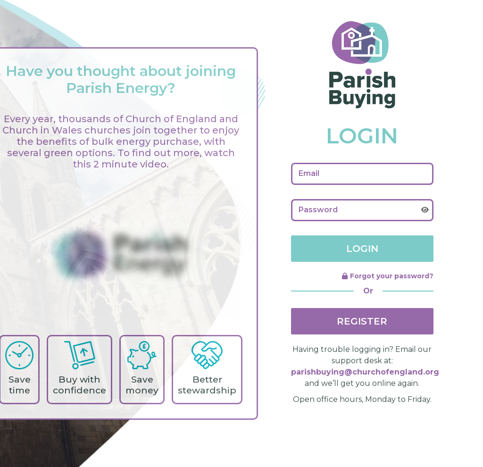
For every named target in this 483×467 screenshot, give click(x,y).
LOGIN (362, 248)
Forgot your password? (387, 276)
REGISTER (362, 321)
